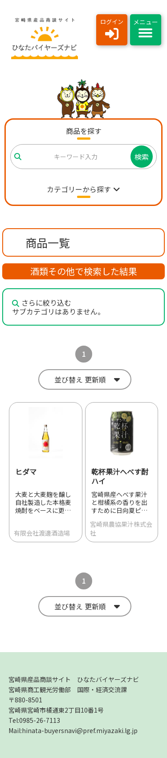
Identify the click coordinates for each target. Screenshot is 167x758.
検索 (141, 156)
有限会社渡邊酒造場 (42, 532)
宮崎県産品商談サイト (73, 679)
